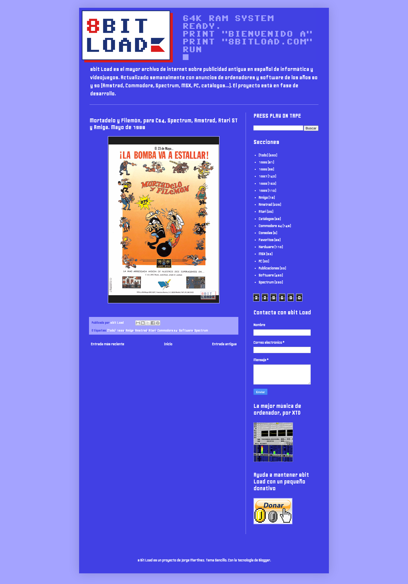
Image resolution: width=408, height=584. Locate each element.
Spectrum (201, 330)
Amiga (129, 330)
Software (186, 330)
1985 (263, 162)
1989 (263, 190)
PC (260, 261)
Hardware (266, 247)
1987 (263, 176)
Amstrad (141, 330)
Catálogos (266, 219)
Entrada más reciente (107, 344)
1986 (263, 169)
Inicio (168, 344)
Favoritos (266, 240)
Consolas (265, 233)
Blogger (264, 560)
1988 (120, 330)
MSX (262, 254)
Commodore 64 (167, 330)
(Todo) (111, 330)
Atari (152, 330)
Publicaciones (269, 268)
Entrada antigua (224, 344)
